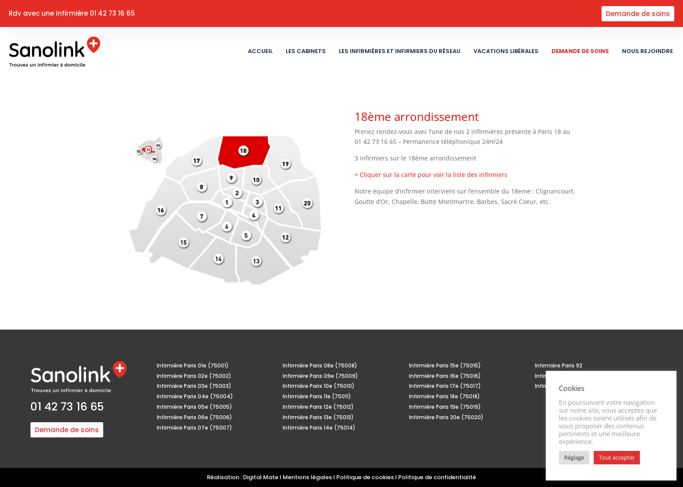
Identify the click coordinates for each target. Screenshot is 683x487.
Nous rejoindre (648, 51)
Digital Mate (260, 477)
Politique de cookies (365, 477)
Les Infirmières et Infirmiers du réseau (399, 51)
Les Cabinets (306, 51)
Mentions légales (307, 477)
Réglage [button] (574, 457)
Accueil (260, 51)
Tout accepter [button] (617, 457)
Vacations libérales (505, 51)
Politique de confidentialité (437, 477)
